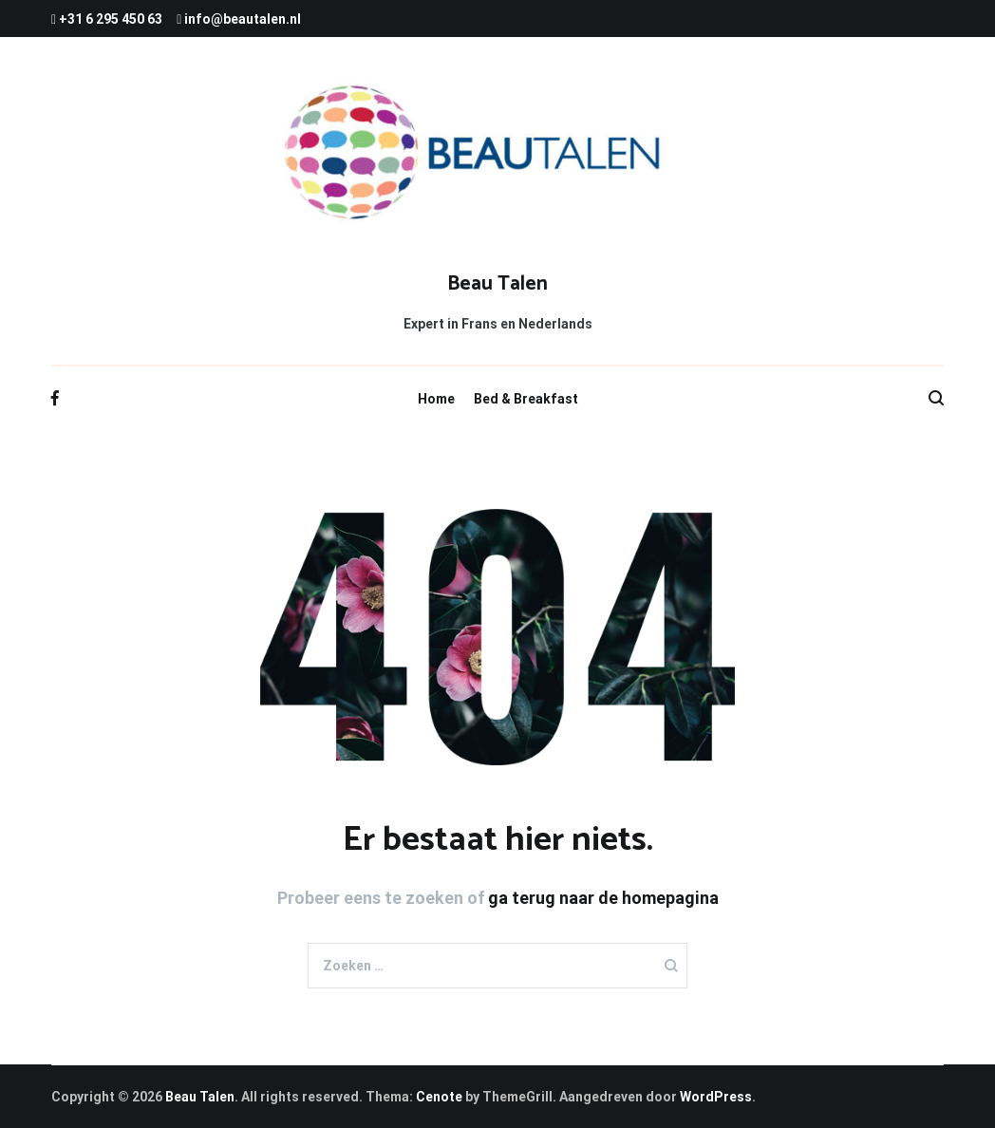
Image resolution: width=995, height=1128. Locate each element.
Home (436, 398)
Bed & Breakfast (526, 398)
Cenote (439, 1096)
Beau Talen (497, 284)
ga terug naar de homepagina (603, 898)
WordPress (716, 1096)
